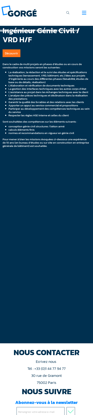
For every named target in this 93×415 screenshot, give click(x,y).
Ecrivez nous (46, 361)
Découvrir (11, 53)
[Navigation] (84, 12)
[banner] (19, 11)
